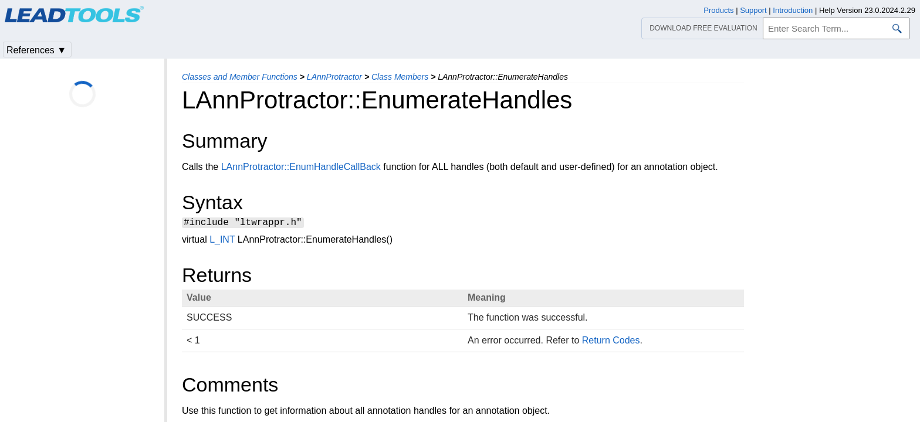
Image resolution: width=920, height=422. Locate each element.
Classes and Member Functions (239, 76)
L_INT (222, 241)
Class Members (399, 76)
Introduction (793, 10)
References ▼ (36, 50)
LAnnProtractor (334, 76)
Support (753, 10)
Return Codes (611, 342)
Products (718, 10)
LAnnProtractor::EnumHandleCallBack (301, 167)
